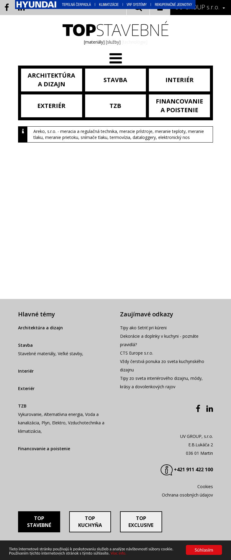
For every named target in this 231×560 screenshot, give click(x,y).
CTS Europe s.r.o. (136, 353)
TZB (22, 406)
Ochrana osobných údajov (187, 495)
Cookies (205, 486)
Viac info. (118, 553)
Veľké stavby (70, 353)
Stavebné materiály (36, 353)
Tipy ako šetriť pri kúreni (143, 328)
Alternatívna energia (63, 414)
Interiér (26, 371)
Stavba (25, 345)
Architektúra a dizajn (40, 328)
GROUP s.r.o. (197, 7)
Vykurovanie (30, 414)
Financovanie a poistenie (44, 448)
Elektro (59, 423)
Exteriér (26, 388)
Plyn (46, 423)
